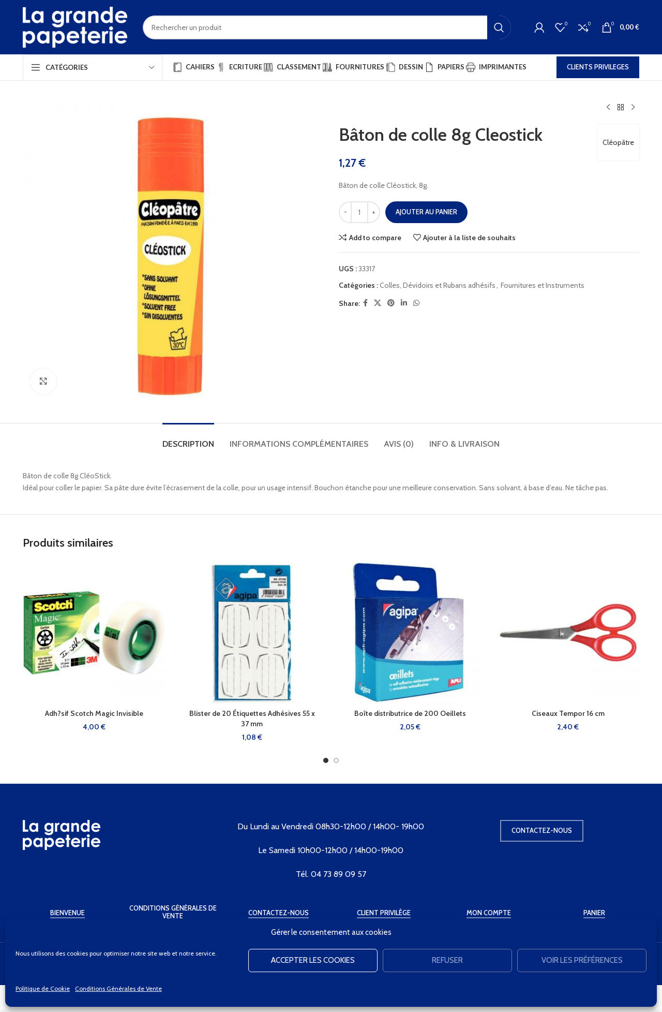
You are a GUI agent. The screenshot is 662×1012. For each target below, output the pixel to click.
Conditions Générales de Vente (118, 988)
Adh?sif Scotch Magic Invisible (94, 713)
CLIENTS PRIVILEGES (598, 67)
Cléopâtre (618, 142)
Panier (594, 913)
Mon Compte (489, 913)
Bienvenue (67, 913)
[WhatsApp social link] (416, 303)
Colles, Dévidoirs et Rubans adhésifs (437, 285)
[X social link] (377, 303)
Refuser (447, 960)
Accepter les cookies (313, 960)
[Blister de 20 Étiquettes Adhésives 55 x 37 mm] (252, 633)
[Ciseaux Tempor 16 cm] (568, 633)
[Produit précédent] (608, 107)
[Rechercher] (327, 27)
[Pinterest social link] (391, 303)
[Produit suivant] (633, 107)
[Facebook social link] (365, 303)
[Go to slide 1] (325, 760)
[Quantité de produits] (359, 212)
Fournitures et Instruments (542, 285)
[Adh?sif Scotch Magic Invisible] (94, 633)
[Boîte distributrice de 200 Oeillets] (410, 633)
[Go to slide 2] (336, 760)
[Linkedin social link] (404, 303)
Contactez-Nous (278, 913)
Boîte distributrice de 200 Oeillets (410, 713)
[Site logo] (75, 26)
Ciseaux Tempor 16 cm (568, 713)
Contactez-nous (541, 830)
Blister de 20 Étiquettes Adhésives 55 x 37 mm (252, 718)
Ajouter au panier (426, 212)
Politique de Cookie (43, 988)
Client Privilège (384, 913)
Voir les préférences (582, 960)
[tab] (188, 438)
